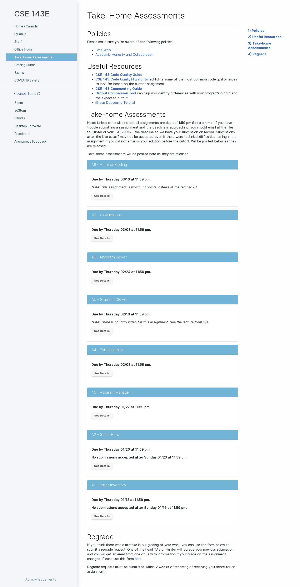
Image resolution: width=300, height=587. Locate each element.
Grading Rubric (24, 65)
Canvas (19, 118)
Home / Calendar (26, 26)
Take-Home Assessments (33, 57)
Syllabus (20, 34)
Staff (18, 42)
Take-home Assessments (259, 45)
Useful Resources (266, 37)
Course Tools (27, 93)
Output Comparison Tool (115, 93)
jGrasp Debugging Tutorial (115, 102)
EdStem (20, 110)
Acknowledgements (40, 579)
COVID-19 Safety (26, 80)
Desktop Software (27, 126)
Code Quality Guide (118, 75)
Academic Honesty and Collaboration (124, 54)
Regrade (259, 54)
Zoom (18, 103)
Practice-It (22, 134)
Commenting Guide (118, 89)
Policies (258, 30)
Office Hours (23, 49)
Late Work (103, 50)
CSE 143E (31, 13)
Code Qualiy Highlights (121, 79)
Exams (19, 73)
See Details (102, 195)
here (138, 559)
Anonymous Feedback (30, 141)
